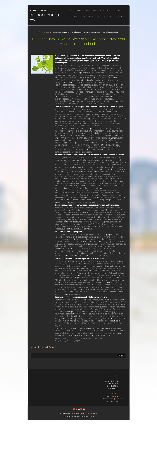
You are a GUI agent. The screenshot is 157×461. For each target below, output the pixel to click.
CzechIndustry (45, 73)
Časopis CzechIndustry (78, 457)
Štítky (33, 388)
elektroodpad (42, 388)
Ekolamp (52, 388)
